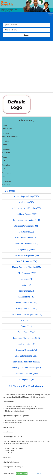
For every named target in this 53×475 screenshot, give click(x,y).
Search (26, 35)
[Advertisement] (25, 66)
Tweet (39, 473)
